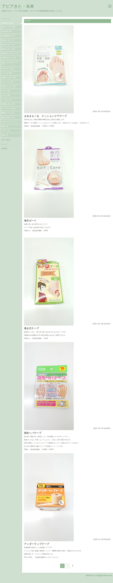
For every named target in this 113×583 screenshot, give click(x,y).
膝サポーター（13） (9, 49)
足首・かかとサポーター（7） (10, 63)
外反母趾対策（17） (9, 36)
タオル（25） (6, 95)
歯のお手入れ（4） (8, 117)
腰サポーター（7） (8, 40)
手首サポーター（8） (9, 58)
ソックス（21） (7, 73)
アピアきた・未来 (18, 7)
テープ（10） (6, 91)
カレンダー (5, 144)
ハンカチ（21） (7, 100)
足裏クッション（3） (9, 86)
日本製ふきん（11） (9, 104)
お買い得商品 (5, 140)
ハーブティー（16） (9, 109)
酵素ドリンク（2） (8, 113)
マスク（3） (6, 131)
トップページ (5, 19)
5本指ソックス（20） (9, 78)
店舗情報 (4, 149)
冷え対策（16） (7, 31)
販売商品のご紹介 (7, 23)
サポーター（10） (8, 69)
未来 (92, 576)
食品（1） (5, 135)
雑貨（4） (5, 126)
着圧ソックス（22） (9, 27)
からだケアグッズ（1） (10, 122)
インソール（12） (8, 82)
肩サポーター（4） (8, 45)
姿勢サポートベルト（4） (11, 53)
